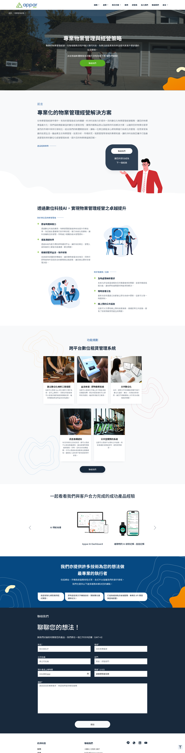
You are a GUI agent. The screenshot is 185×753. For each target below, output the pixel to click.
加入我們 (144, 5)
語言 (165, 5)
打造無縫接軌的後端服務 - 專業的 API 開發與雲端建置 (125, 594)
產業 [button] (105, 5)
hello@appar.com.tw (93, 750)
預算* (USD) (99, 666)
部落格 (134, 5)
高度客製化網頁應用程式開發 (50, 594)
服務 (39, 746)
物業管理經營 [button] (19, 13)
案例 (126, 5)
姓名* (40, 641)
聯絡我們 (155, 5)
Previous (30, 524)
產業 (10, 13)
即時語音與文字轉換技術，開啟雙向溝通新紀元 (84, 594)
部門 (96, 654)
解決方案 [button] (115, 5)
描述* (40, 679)
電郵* (96, 641)
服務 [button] (96, 5)
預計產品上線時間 (45, 666)
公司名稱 (41, 654)
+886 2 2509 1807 (92, 746)
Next (155, 524)
